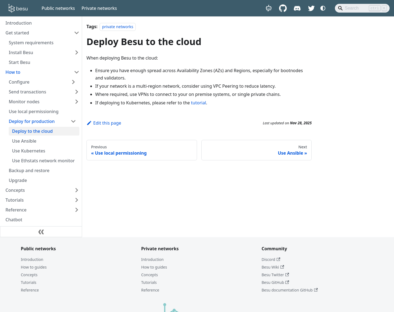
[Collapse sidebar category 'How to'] (76, 72)
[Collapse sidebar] (41, 231)
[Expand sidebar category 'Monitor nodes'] (76, 101)
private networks (117, 26)
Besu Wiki (273, 267)
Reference (30, 290)
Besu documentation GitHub (290, 290)
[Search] (362, 8)
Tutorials (28, 282)
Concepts (29, 274)
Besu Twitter (275, 274)
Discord (271, 259)
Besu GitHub (275, 282)
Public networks (58, 8)
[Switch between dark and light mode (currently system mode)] (322, 8)
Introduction (32, 259)
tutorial (198, 103)
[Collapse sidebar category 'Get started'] (76, 32)
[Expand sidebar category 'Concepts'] (76, 190)
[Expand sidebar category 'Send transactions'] (76, 91)
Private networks (99, 8)
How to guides (34, 267)
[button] (42, 82)
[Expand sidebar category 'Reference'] (76, 209)
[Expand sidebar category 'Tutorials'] (76, 200)
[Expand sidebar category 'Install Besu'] (76, 52)
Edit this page (103, 123)
